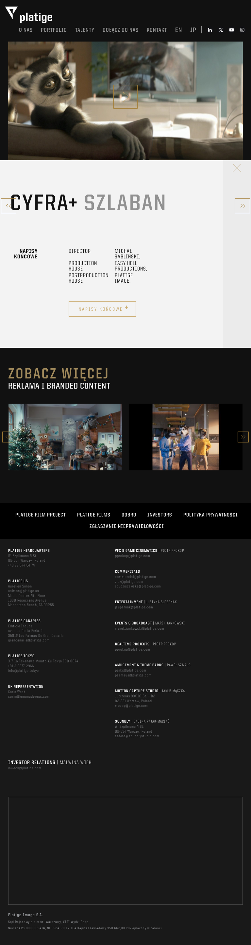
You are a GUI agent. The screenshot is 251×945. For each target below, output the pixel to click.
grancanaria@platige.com (29, 640)
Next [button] (243, 436)
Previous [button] (7, 436)
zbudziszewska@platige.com (138, 586)
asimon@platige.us (23, 591)
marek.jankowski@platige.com (139, 629)
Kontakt (157, 30)
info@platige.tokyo (23, 671)
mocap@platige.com (131, 706)
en (178, 30)
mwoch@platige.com (25, 768)
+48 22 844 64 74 (21, 566)
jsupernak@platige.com (134, 607)
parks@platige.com (130, 671)
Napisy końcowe (104, 308)
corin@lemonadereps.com (29, 697)
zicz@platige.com (129, 582)
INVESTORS (159, 515)
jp (193, 30)
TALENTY (84, 30)
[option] (65, 437)
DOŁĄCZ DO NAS (121, 30)
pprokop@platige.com (132, 556)
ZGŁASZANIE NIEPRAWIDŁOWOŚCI (127, 526)
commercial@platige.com (135, 577)
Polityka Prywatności (210, 515)
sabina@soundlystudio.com (137, 736)
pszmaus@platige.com (133, 675)
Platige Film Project (40, 515)
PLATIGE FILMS (93, 515)
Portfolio (54, 30)
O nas (26, 30)
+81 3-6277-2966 (21, 666)
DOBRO (129, 515)
